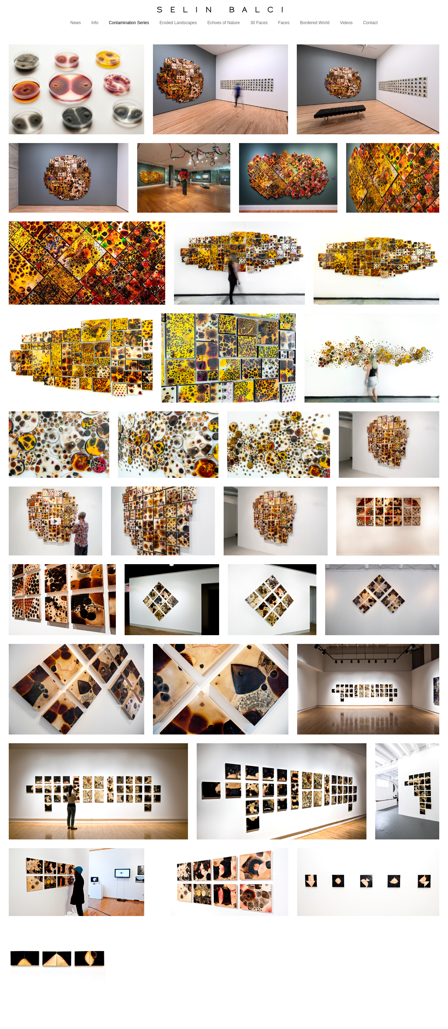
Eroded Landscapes (178, 22)
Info (94, 22)
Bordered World (314, 22)
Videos (346, 22)
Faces (284, 22)
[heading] (224, 9)
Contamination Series (129, 22)
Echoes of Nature (224, 22)
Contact (370, 22)
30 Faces (258, 22)
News (75, 22)
